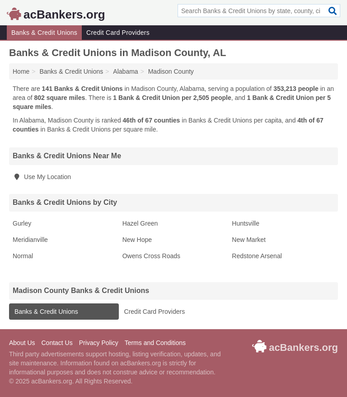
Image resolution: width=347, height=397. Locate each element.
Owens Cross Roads (151, 256)
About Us (22, 342)
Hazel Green (140, 223)
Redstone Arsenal (257, 256)
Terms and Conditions (155, 342)
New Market (249, 239)
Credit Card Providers (118, 32)
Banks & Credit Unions (44, 32)
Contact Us (56, 342)
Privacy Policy (98, 342)
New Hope (137, 239)
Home (21, 71)
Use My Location (42, 176)
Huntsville (245, 223)
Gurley (22, 223)
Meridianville (30, 239)
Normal (23, 256)
